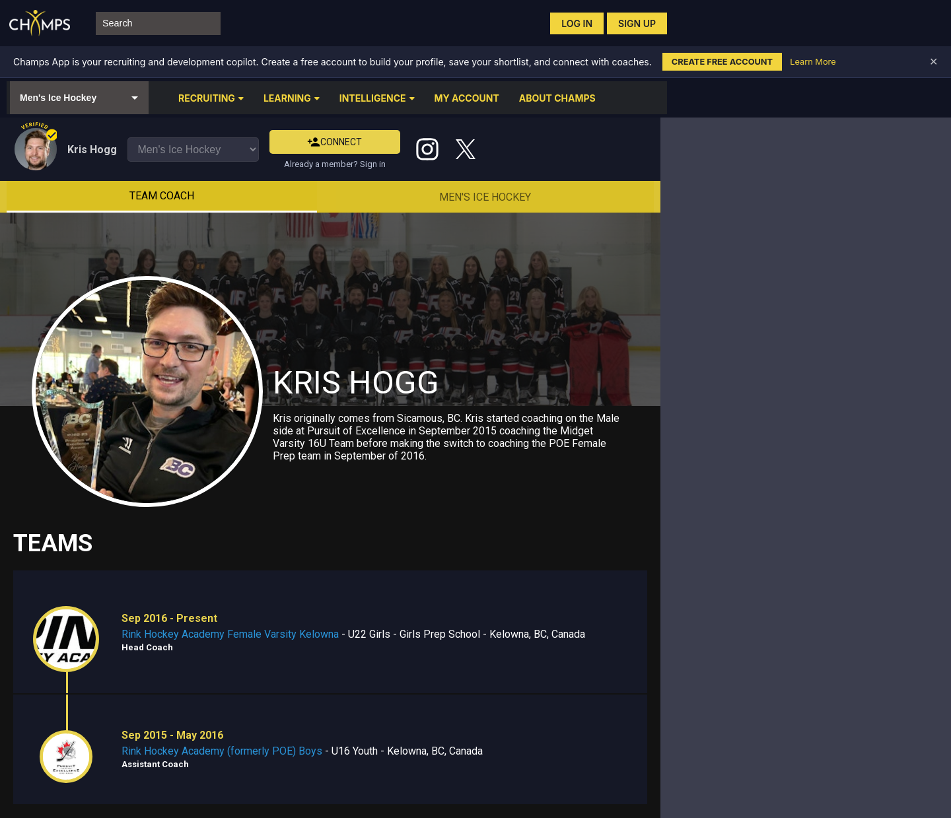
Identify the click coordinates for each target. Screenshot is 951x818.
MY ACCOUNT (467, 98)
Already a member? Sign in (335, 164)
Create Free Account (722, 62)
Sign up (637, 23)
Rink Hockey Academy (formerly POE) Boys (222, 751)
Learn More (812, 62)
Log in (576, 23)
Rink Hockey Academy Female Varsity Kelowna (230, 634)
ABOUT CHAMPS (557, 98)
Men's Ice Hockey (485, 197)
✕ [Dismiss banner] (933, 61)
